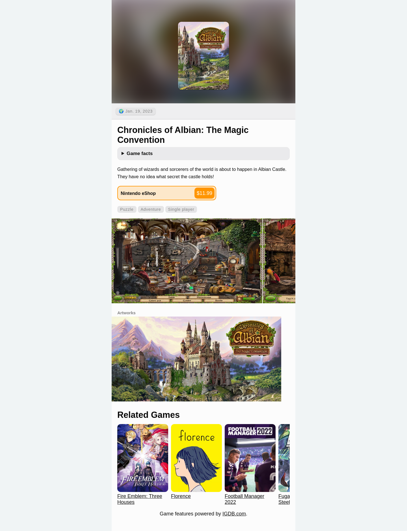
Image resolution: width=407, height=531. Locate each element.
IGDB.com (234, 514)
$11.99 (204, 193)
